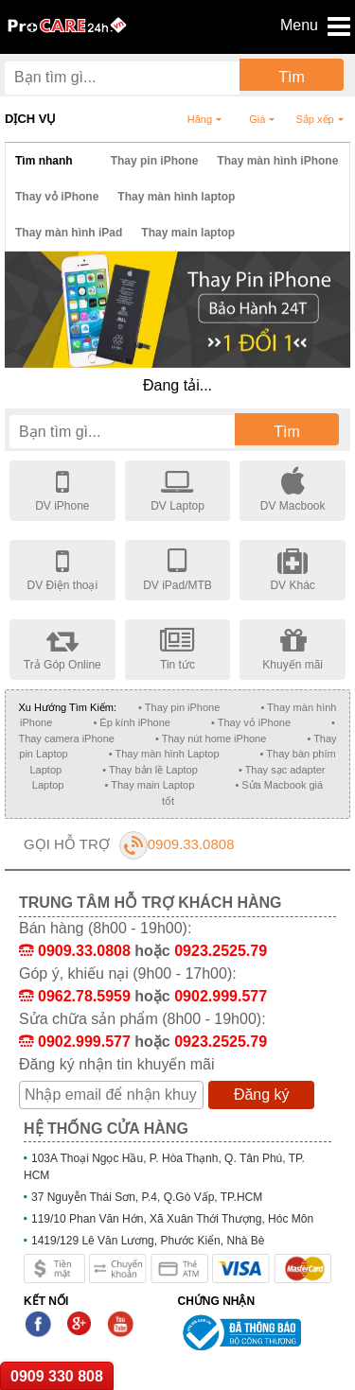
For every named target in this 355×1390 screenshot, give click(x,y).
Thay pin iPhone (155, 160)
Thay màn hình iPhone (277, 160)
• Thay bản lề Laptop (150, 769)
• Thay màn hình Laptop (164, 753)
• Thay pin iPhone (179, 707)
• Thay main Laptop (150, 785)
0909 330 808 (56, 1376)
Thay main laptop (188, 232)
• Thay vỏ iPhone (251, 722)
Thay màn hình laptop (176, 196)
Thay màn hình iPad (68, 232)
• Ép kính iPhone (131, 722)
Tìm (291, 77)
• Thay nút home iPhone (210, 738)
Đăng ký (262, 1094)
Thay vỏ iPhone (56, 196)
